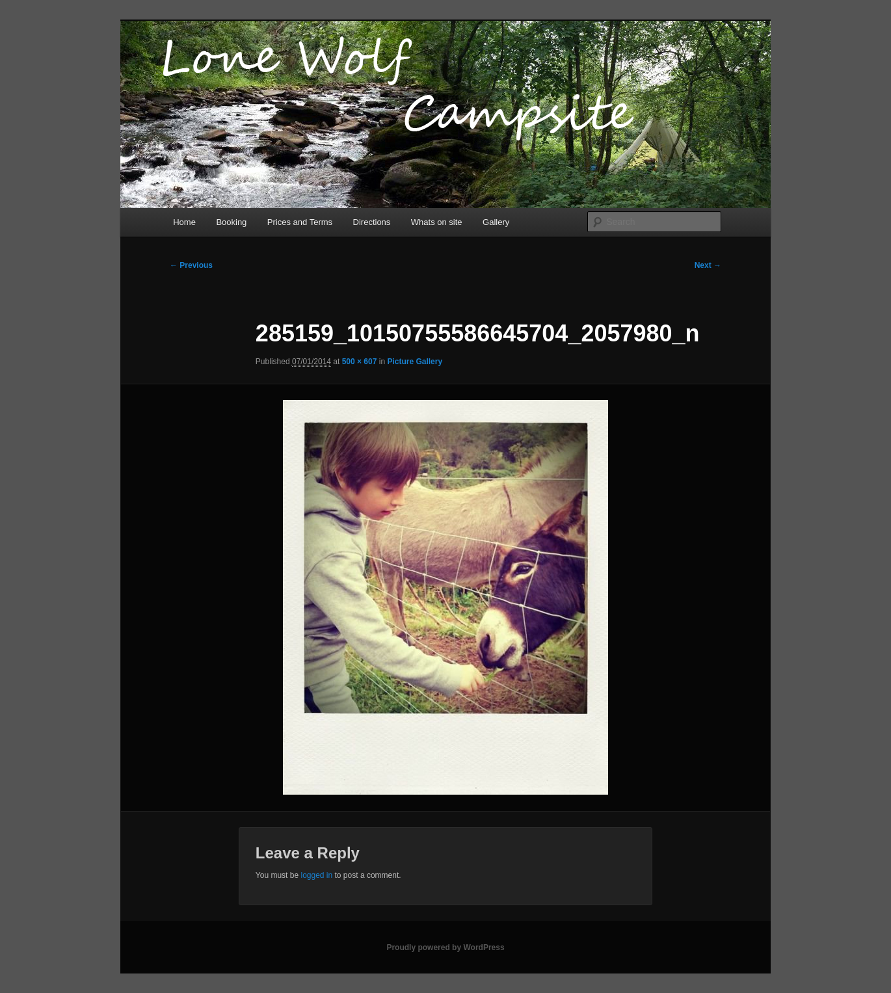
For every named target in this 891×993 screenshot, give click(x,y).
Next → (708, 265)
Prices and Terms (299, 222)
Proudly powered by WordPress (445, 947)
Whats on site (436, 222)
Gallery (496, 222)
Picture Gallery (414, 361)
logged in (316, 875)
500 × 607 (359, 361)
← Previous (191, 265)
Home (184, 222)
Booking (231, 222)
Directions (372, 222)
